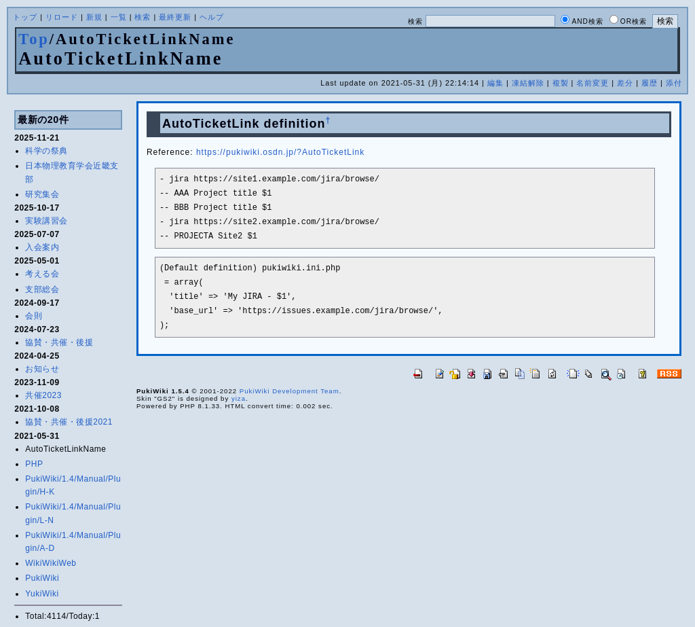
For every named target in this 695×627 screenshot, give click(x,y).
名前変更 (592, 83)
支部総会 (42, 289)
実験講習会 (46, 221)
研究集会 (42, 194)
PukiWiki (42, 578)
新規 (94, 17)
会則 (33, 316)
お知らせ (42, 369)
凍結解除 (528, 83)
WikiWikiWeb (50, 563)
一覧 (119, 17)
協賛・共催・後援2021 (69, 422)
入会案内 (42, 247)
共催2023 (43, 395)
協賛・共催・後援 (59, 342)
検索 (142, 17)
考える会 (42, 274)
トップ (25, 17)
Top (34, 39)
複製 (560, 83)
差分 (625, 83)
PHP (34, 464)
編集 (495, 83)
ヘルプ (212, 17)
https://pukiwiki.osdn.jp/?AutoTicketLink (280, 152)
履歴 (649, 83)
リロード (61, 17)
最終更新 (175, 17)
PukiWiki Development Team (289, 391)
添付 (674, 83)
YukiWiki (41, 593)
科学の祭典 (46, 151)
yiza (238, 398)
